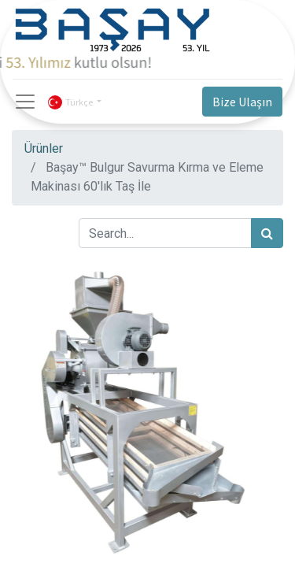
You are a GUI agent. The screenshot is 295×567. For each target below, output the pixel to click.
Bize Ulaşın (242, 101)
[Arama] (267, 233)
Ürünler (43, 148)
